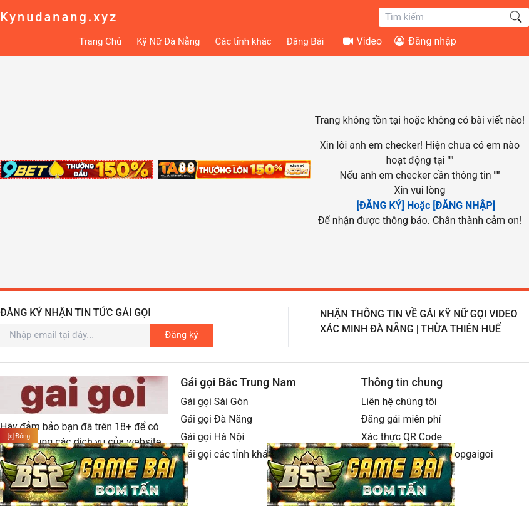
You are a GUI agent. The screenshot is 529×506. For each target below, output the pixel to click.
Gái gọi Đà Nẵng (216, 419)
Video (363, 41)
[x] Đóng (19, 436)
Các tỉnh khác (243, 41)
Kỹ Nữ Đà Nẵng (168, 41)
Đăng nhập (425, 41)
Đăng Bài (305, 41)
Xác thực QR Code (401, 437)
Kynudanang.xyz (59, 16)
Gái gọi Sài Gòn (214, 402)
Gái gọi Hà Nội (212, 437)
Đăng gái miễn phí (401, 419)
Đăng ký (181, 334)
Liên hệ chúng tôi (399, 402)
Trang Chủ (100, 41)
